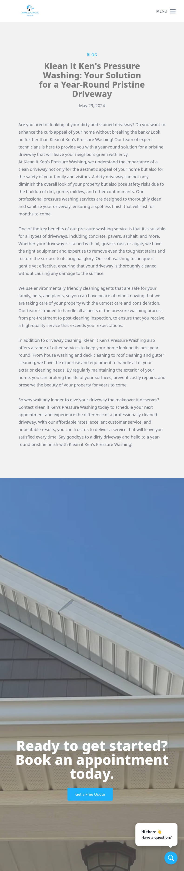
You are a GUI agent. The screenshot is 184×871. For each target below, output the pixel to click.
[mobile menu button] (172, 11)
